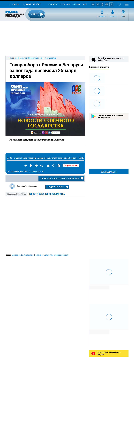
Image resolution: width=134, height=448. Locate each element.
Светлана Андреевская (26, 186)
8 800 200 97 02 (33, 4)
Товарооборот (61, 254)
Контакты (52, 4)
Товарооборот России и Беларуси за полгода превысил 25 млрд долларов (46, 70)
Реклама (76, 4)
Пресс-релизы (65, 4)
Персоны (112, 16)
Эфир (123, 16)
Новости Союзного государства (42, 58)
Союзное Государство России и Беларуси (32, 254)
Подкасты (102, 16)
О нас (84, 4)
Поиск (119, 4)
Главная (13, 58)
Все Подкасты (109, 172)
